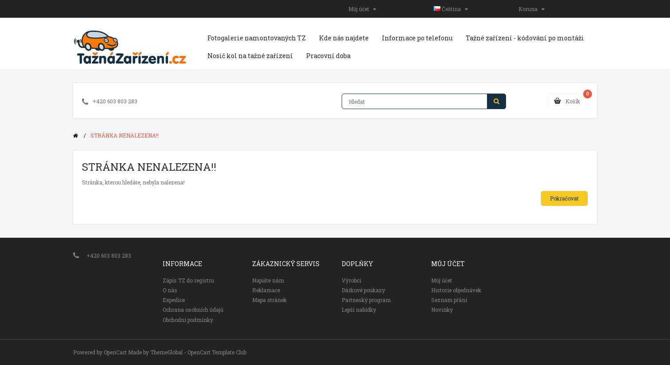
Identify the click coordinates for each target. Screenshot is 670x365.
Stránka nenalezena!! (124, 135)
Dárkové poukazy (363, 290)
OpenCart (115, 352)
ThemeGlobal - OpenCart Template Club (198, 352)
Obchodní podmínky (188, 319)
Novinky (442, 309)
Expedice (174, 299)
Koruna (531, 8)
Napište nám (268, 280)
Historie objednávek (456, 290)
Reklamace (266, 290)
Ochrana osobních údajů (193, 309)
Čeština (450, 8)
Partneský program (366, 299)
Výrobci (351, 280)
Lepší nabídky (359, 309)
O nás (170, 290)
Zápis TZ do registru (188, 280)
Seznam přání (449, 299)
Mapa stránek (269, 299)
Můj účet (362, 8)
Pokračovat (564, 198)
